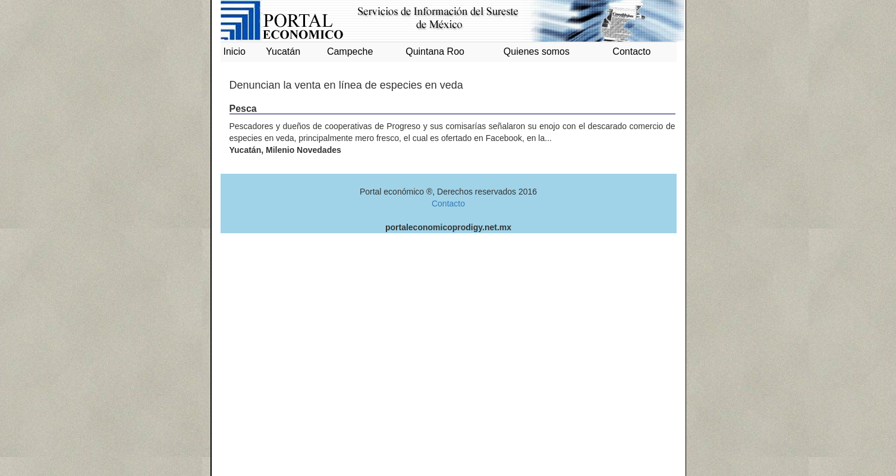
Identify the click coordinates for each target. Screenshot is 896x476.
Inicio (235, 51)
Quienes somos (537, 51)
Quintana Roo (434, 51)
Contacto (631, 51)
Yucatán (283, 51)
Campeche (350, 51)
